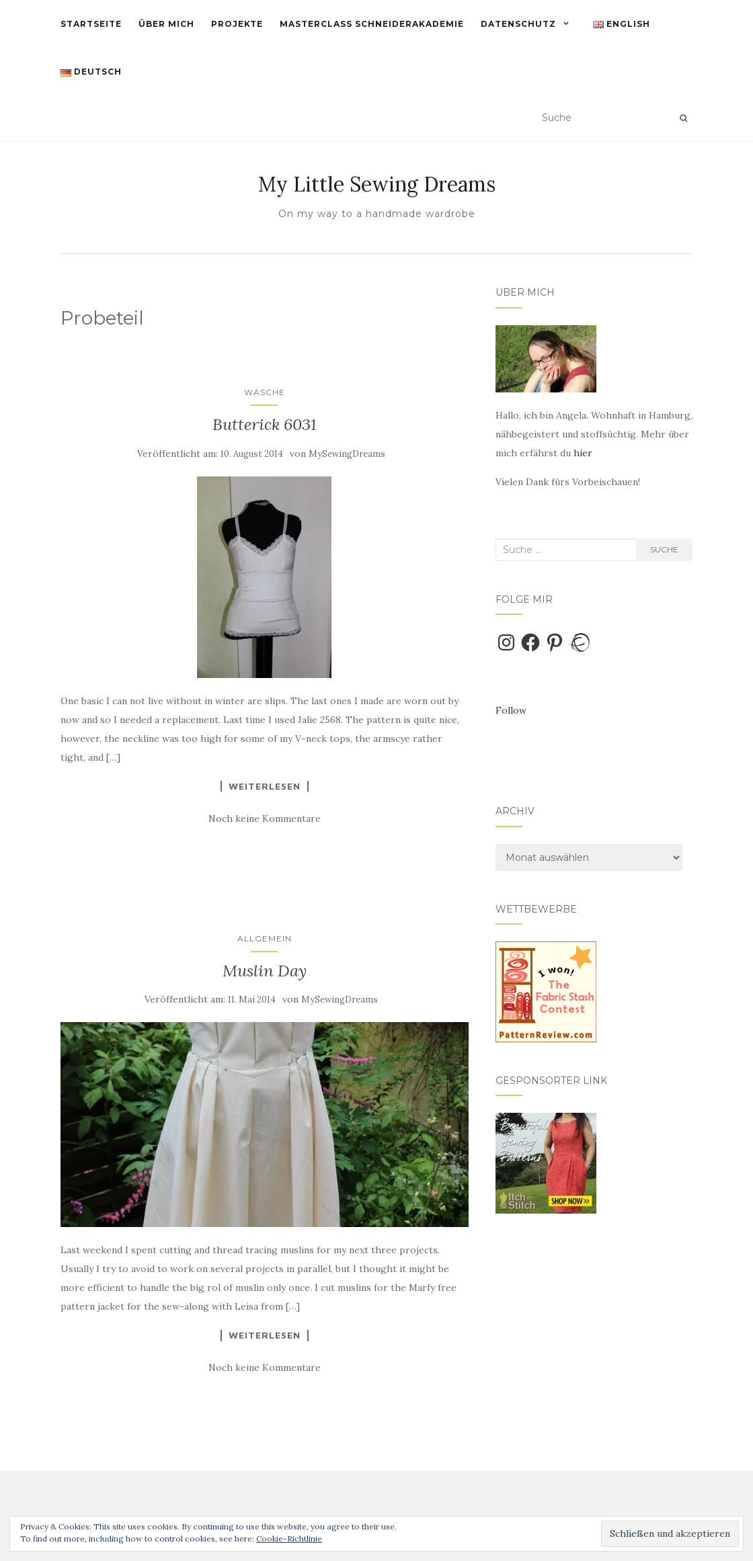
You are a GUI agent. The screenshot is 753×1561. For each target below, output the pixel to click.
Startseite (91, 24)
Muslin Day (265, 970)
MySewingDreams (347, 454)
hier (582, 453)
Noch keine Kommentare (264, 818)
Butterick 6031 (264, 424)
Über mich (166, 24)
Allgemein (264, 938)
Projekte (237, 24)
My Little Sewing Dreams (377, 184)
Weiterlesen (265, 786)
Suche (664, 549)
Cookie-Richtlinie (289, 1538)
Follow (511, 710)
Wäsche (264, 392)
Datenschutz (518, 24)
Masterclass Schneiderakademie (372, 24)
